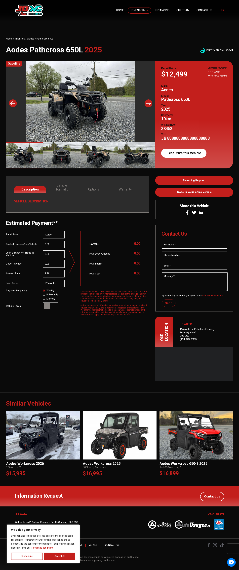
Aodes (30, 38)
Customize (27, 556)
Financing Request (194, 181)
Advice (93, 546)
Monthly (49, 299)
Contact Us (204, 10)
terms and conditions (212, 297)
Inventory (138, 10)
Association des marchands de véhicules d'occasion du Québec (104, 558)
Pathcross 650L (45, 38)
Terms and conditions (42, 548)
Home (120, 10)
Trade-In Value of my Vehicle (194, 193)
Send (169, 304)
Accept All (59, 556)
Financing (162, 10)
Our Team (182, 10)
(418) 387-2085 (188, 340)
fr (222, 10)
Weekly (48, 291)
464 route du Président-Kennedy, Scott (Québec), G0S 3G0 (46, 523)
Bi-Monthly (50, 295)
